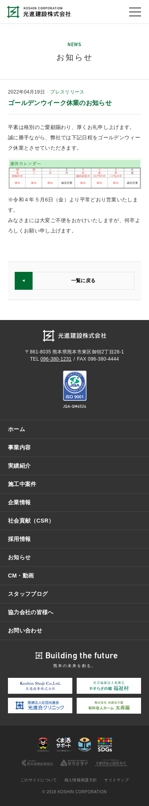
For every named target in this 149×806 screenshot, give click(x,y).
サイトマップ (116, 780)
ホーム (16, 429)
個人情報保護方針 (80, 780)
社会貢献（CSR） (31, 520)
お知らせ (19, 557)
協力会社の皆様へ (31, 612)
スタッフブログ (28, 594)
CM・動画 (21, 575)
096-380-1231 (56, 359)
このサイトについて (38, 780)
